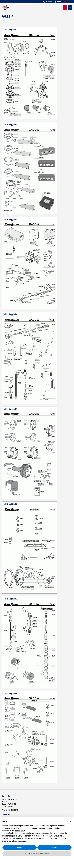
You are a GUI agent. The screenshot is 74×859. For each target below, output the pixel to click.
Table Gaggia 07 (10, 598)
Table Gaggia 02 (10, 124)
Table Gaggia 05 (10, 409)
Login (57, 2)
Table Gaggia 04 (10, 314)
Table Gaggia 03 (10, 219)
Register (47, 2)
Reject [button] (19, 847)
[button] (71, 821)
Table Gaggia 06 (10, 503)
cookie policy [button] (20, 831)
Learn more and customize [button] (37, 854)
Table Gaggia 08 (10, 693)
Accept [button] (54, 847)
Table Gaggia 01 (10, 29)
